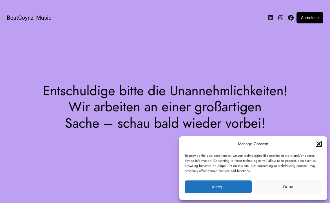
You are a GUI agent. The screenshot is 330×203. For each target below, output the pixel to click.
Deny (288, 186)
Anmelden (310, 18)
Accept (218, 186)
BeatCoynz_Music (29, 17)
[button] (319, 144)
